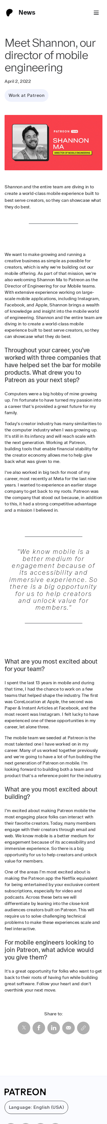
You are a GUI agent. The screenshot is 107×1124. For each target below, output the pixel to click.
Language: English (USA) (36, 1107)
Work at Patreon (27, 95)
